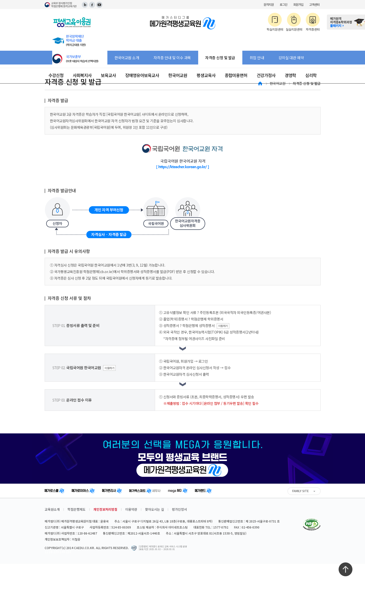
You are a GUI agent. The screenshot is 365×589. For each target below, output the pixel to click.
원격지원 (269, 4)
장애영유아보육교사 (142, 75)
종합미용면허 (236, 75)
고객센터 (314, 4)
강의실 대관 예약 (291, 57)
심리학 (311, 75)
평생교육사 (206, 75)
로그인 (283, 4)
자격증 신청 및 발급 (220, 57)
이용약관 (131, 509)
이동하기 (223, 326)
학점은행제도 (76, 509)
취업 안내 (257, 57)
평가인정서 (179, 509)
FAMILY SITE (300, 491)
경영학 (290, 75)
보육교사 (108, 75)
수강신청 (55, 75)
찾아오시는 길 (154, 509)
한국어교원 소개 (126, 57)
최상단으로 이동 (345, 569)
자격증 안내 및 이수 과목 (172, 57)
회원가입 (298, 4)
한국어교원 (177, 75)
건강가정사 (266, 75)
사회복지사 (82, 75)
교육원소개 (52, 509)
